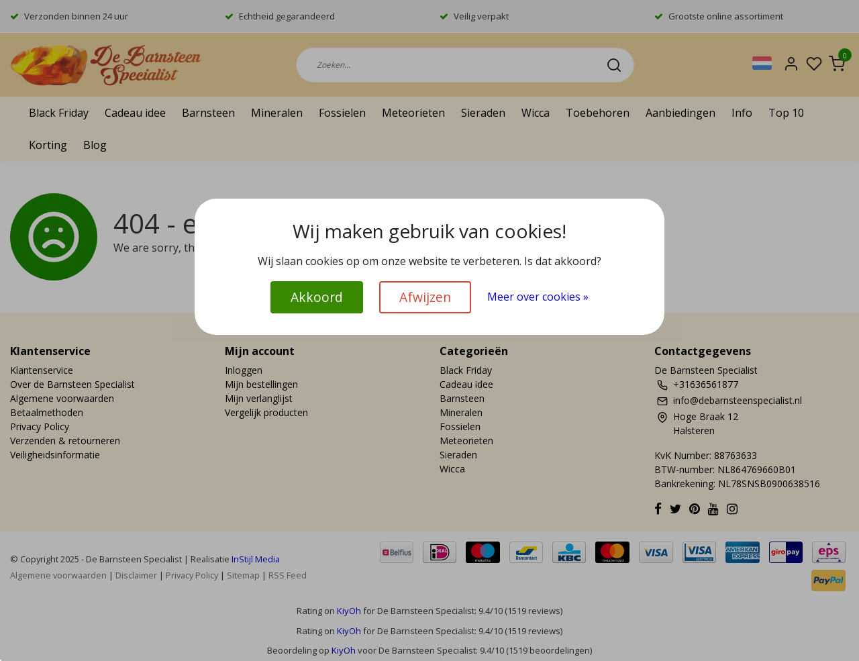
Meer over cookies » (538, 296)
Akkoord (317, 297)
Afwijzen (425, 297)
